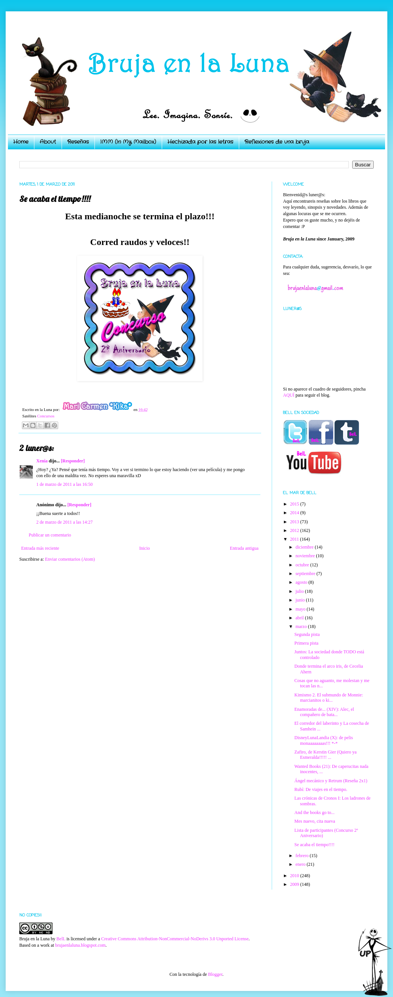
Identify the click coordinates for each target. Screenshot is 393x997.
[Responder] (73, 461)
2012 (295, 530)
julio (300, 591)
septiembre (306, 573)
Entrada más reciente (40, 548)
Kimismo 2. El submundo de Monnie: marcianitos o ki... (328, 697)
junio (301, 600)
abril (300, 617)
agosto (302, 582)
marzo (302, 626)
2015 (295, 504)
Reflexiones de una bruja (276, 142)
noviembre (306, 555)
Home (20, 142)
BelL (60, 938)
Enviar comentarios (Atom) (70, 559)
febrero (303, 855)
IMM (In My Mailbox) (128, 142)
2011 (295, 539)
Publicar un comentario (50, 535)
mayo (301, 609)
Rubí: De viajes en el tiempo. (320, 789)
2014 (295, 512)
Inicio (144, 548)
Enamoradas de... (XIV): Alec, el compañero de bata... (324, 712)
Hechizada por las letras (200, 142)
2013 (295, 521)
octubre (303, 564)
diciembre (305, 547)
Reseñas (78, 142)
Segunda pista (307, 634)
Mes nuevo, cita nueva (314, 821)
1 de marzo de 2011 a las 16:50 (64, 484)
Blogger (215, 974)
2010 (295, 875)
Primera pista (306, 643)
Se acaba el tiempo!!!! (314, 844)
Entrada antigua (244, 548)
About (48, 142)
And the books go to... (314, 812)
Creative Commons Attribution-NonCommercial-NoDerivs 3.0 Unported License (175, 938)
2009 (295, 884)
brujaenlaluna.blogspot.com (80, 945)
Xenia (42, 461)
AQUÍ (288, 395)
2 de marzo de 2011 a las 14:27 (64, 522)
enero (301, 864)
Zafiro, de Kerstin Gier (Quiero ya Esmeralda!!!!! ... (325, 754)
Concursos (45, 416)
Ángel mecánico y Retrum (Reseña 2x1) (330, 780)
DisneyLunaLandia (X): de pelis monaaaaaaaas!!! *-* (323, 740)
